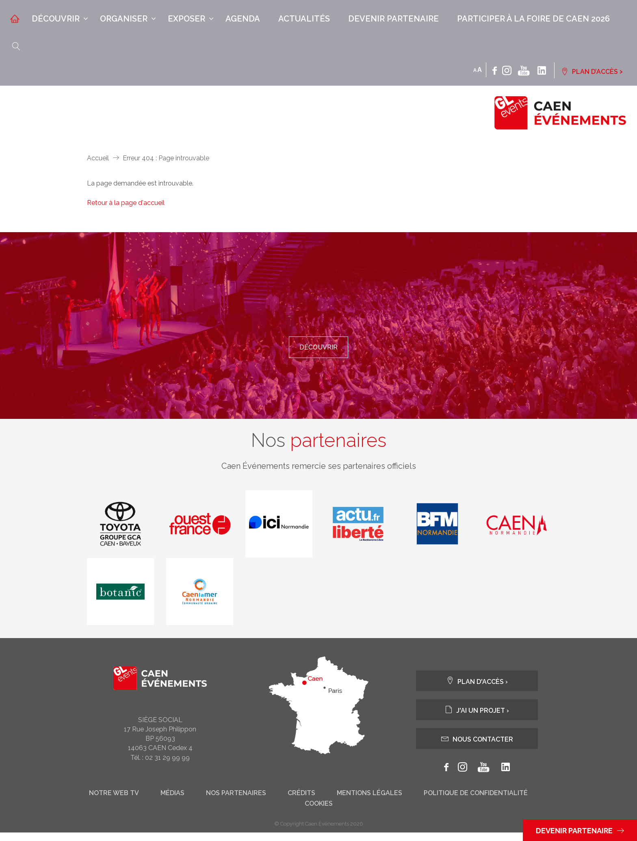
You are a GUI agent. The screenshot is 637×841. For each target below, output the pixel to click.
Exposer (186, 19)
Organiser (123, 19)
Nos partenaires (236, 801)
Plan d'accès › (477, 689)
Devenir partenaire (393, 19)
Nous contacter (477, 747)
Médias (172, 801)
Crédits (301, 801)
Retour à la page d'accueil (126, 203)
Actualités (304, 19)
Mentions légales (369, 801)
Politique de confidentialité (476, 801)
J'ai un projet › (477, 718)
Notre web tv (114, 801)
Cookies (319, 812)
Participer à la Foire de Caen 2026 (533, 19)
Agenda (242, 19)
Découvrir (56, 19)
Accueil (98, 158)
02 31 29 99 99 (167, 766)
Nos (318, 447)
